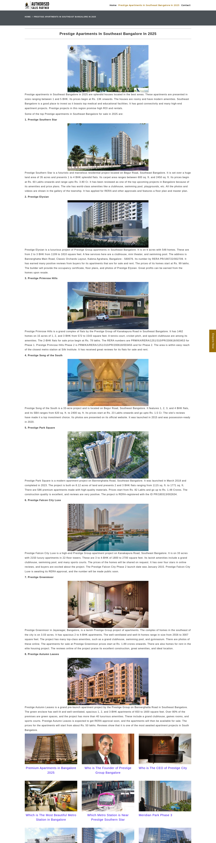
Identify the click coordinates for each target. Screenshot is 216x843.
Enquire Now (213, 341)
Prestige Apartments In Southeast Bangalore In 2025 (148, 5)
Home (113, 5)
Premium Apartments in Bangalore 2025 (51, 770)
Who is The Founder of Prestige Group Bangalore (108, 770)
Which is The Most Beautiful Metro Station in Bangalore (51, 817)
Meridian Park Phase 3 (155, 815)
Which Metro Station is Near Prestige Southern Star (108, 817)
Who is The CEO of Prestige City (163, 768)
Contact (185, 5)
